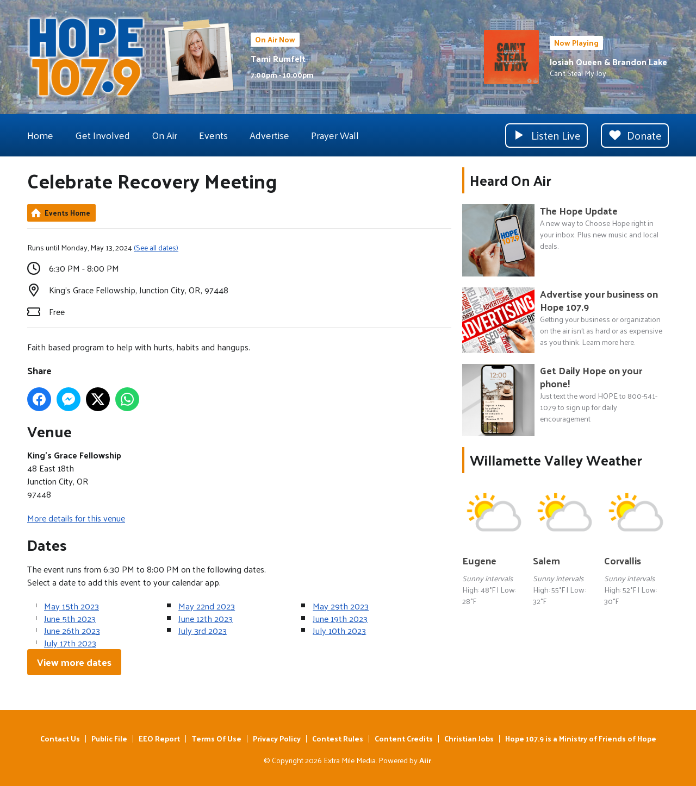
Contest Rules (337, 738)
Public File (109, 738)
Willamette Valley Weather (556, 460)
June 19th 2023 (340, 618)
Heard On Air (510, 180)
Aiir (425, 760)
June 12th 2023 (205, 618)
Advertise (269, 135)
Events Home (67, 212)
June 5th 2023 (70, 618)
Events (213, 135)
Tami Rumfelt (278, 58)
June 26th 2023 (72, 630)
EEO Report (159, 738)
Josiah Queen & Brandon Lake (608, 62)
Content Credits (404, 738)
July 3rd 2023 (202, 630)
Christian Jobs (469, 738)
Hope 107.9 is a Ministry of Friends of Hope (580, 738)
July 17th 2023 (70, 643)
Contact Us (60, 738)
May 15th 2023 (71, 606)
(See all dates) (156, 247)
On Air (164, 135)
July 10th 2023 (339, 630)
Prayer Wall (335, 135)
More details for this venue (76, 518)
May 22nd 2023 (206, 606)
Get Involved (102, 135)
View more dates (74, 662)
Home (40, 135)
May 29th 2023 (341, 606)
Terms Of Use (216, 738)
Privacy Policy (277, 738)
